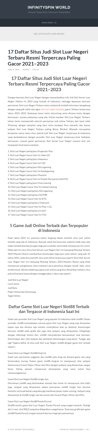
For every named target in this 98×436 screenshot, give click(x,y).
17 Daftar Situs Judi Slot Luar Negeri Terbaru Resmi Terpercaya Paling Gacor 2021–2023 (48, 58)
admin (26, 70)
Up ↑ (88, 429)
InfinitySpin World (49, 7)
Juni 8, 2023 (14, 70)
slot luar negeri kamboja (53, 109)
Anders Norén (76, 429)
